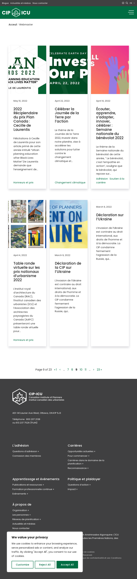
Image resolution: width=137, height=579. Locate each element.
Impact (72, 487)
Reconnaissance (77, 466)
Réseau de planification (25, 517)
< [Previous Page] (60, 368)
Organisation (19, 508)
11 (86, 368)
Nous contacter (40, 3)
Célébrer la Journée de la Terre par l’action (67, 114)
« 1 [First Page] (55, 368)
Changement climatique (70, 181)
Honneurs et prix (23, 181)
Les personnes (20, 513)
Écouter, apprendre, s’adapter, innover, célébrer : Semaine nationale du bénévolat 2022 (110, 122)
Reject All (45, 564)
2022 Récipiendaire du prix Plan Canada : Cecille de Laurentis (25, 119)
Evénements (19, 492)
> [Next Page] (93, 368)
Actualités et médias (20, 3)
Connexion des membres (26, 454)
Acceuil (13, 24)
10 (81, 368)
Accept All (67, 564)
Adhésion (102, 177)
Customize (22, 564)
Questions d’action (78, 483)
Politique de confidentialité (91, 556)
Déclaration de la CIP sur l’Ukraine (68, 266)
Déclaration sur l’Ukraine (110, 215)
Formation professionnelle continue (32, 487)
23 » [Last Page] (99, 368)
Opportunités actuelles (80, 449)
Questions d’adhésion (24, 449)
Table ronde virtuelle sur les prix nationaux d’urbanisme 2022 (26, 270)
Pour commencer (78, 454)
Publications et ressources (27, 483)
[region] (45, 552)
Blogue (5, 3)
